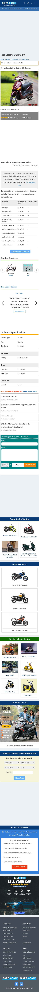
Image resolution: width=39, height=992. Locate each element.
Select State (24, 3)
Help (24, 958)
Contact (25, 961)
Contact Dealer (19, 311)
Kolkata (5, 943)
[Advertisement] (19, 31)
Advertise (29, 958)
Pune (10, 930)
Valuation (19, 9)
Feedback (31, 961)
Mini (28, 276)
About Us (25, 952)
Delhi (4, 936)
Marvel (11, 276)
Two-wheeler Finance (9, 952)
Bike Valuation (7, 955)
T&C (24, 967)
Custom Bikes (27, 943)
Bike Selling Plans (8, 958)
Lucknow (10, 936)
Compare (25, 114)
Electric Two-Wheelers (29, 927)
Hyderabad (13, 927)
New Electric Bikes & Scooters (19, 639)
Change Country (27, 970)
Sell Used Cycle (7, 967)
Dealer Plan (27, 9)
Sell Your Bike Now (19, 867)
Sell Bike (4, 9)
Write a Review (26, 118)
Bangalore (6, 927)
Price (3, 63)
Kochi (11, 933)
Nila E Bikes (19, 293)
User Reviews (18, 63)
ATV (24, 940)
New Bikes (34, 9)
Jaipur (13, 940)
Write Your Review (30, 392)
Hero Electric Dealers (9, 287)
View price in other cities (20, 251)
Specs (9, 63)
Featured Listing (7, 961)
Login (29, 3)
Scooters (25, 933)
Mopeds (25, 936)
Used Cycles (12, 943)
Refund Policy (27, 964)
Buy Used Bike (12, 9)
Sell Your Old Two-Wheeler (19, 827)
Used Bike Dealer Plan (9, 964)
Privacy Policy (30, 967)
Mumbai (5, 930)
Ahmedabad (6, 940)
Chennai (5, 933)
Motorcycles (26, 930)
